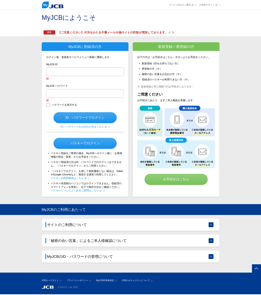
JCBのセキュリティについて (137, 280)
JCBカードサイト (52, 280)
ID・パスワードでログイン (85, 117)
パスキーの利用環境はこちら (68, 178)
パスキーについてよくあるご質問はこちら (76, 190)
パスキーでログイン (85, 143)
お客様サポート (208, 5)
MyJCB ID (52, 64)
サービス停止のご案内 (181, 5)
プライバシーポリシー (79, 280)
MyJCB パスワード (57, 85)
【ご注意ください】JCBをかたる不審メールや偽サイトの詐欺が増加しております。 (114, 32)
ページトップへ (256, 268)
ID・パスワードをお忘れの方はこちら (84, 126)
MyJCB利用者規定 (106, 280)
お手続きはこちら (176, 179)
